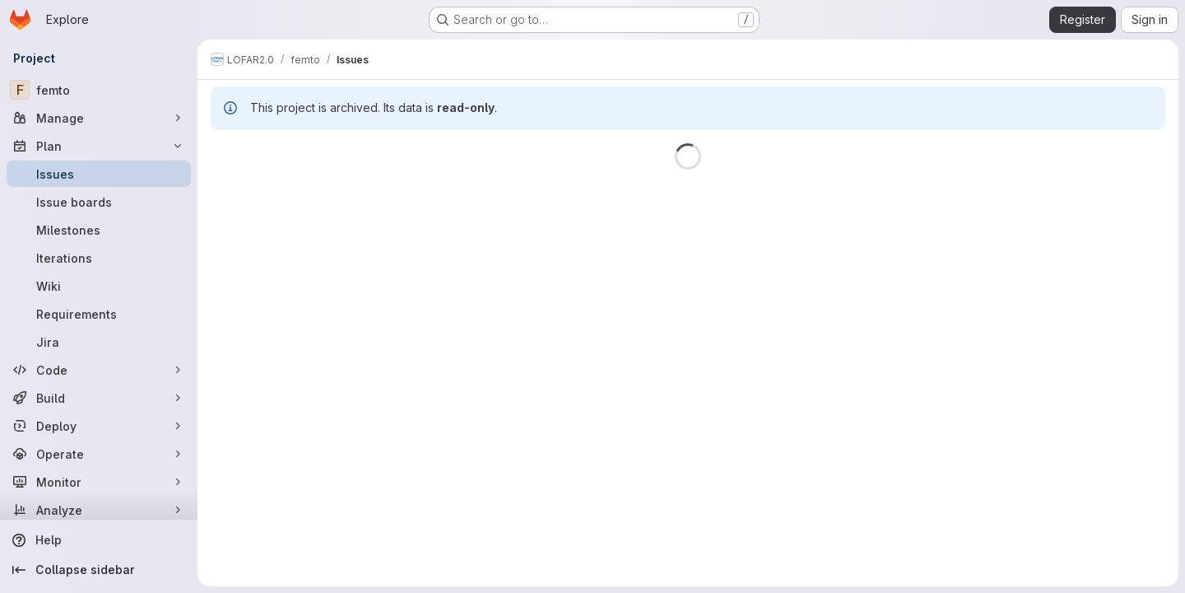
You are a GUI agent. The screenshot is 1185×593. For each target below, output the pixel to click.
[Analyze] (99, 510)
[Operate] (99, 454)
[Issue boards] (99, 202)
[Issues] (99, 174)
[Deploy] (99, 426)
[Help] (99, 540)
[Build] (99, 398)
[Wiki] (99, 286)
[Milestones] (99, 230)
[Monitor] (99, 482)
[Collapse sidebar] (99, 570)
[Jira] (99, 342)
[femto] (99, 90)
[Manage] (99, 118)
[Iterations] (99, 258)
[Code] (99, 370)
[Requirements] (99, 314)
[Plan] (99, 146)
